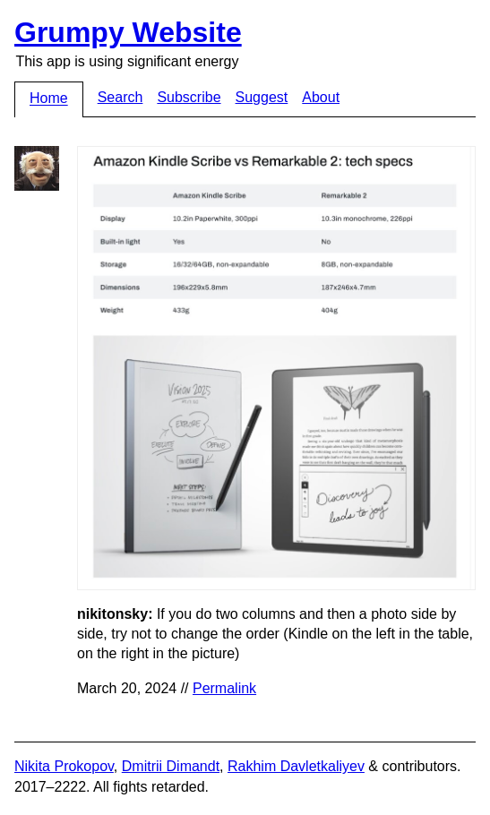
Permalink (224, 688)
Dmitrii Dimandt (170, 766)
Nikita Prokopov (64, 766)
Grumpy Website (128, 32)
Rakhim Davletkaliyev (296, 766)
